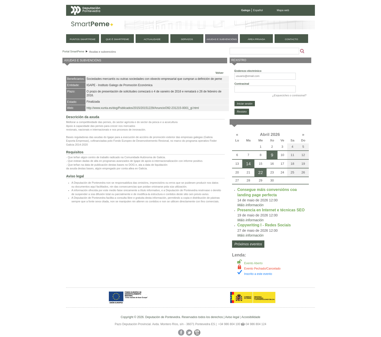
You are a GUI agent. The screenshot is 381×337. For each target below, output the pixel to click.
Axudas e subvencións (102, 51)
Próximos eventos (248, 244)
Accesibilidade (251, 317)
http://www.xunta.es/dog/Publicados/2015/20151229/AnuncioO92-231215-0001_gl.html (143, 108)
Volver (220, 72)
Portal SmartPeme (73, 51)
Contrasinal (241, 83)
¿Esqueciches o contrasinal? (289, 95)
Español (258, 10)
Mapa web (283, 10)
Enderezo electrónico (247, 70)
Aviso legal (232, 317)
